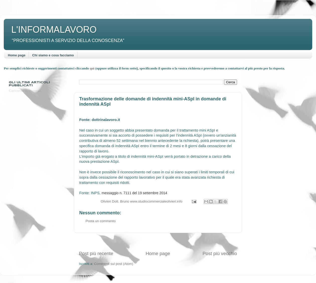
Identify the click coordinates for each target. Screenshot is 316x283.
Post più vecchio (219, 253)
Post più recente (96, 253)
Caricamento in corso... (26, 91)
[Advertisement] (158, 242)
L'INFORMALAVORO (54, 29)
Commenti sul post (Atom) (113, 264)
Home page (16, 55)
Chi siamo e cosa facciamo (53, 55)
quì (92, 68)
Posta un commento (101, 221)
